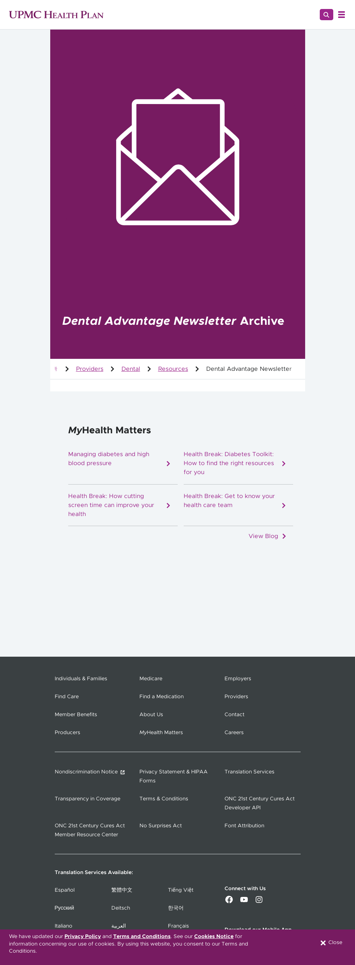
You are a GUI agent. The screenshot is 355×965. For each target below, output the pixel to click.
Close (330, 943)
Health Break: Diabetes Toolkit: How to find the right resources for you (235, 463)
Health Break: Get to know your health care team (235, 501)
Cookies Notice (214, 936)
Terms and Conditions (142, 936)
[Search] (326, 14)
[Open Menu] (341, 14)
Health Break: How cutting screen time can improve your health (119, 505)
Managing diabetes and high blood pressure (119, 459)
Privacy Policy (82, 936)
